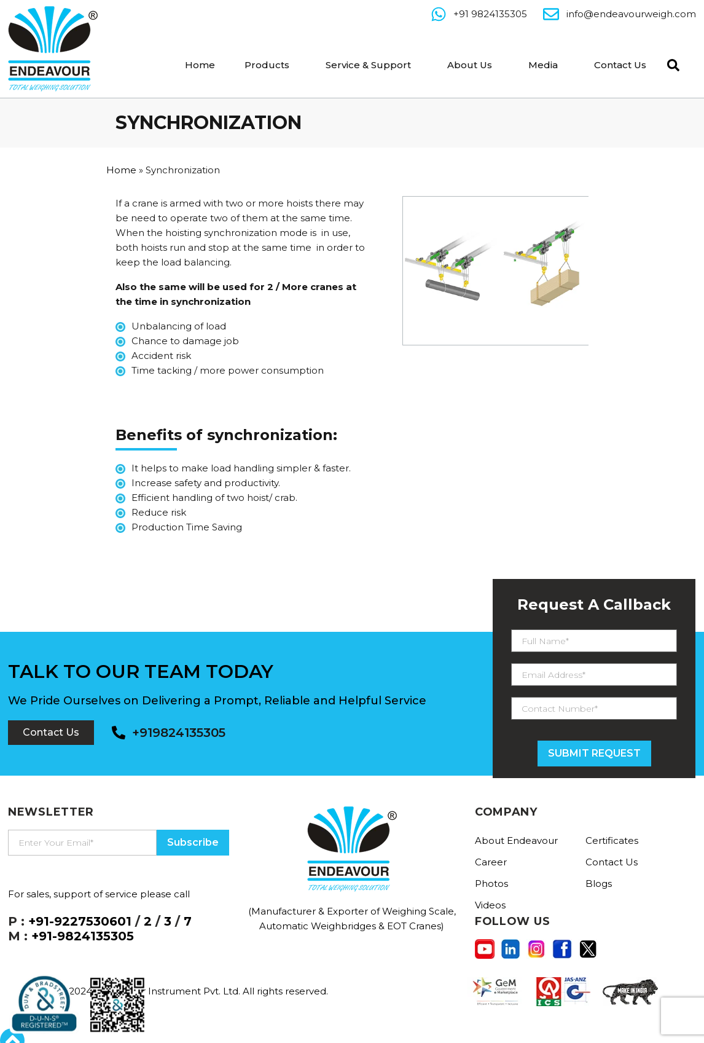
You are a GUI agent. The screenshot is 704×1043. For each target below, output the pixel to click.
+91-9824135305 (82, 936)
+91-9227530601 (79, 921)
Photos (491, 883)
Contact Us (620, 65)
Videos (490, 905)
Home (200, 65)
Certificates (611, 840)
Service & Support (368, 65)
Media (543, 65)
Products (266, 65)
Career (491, 862)
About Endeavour (516, 840)
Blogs (598, 883)
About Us (469, 65)
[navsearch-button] (670, 64)
